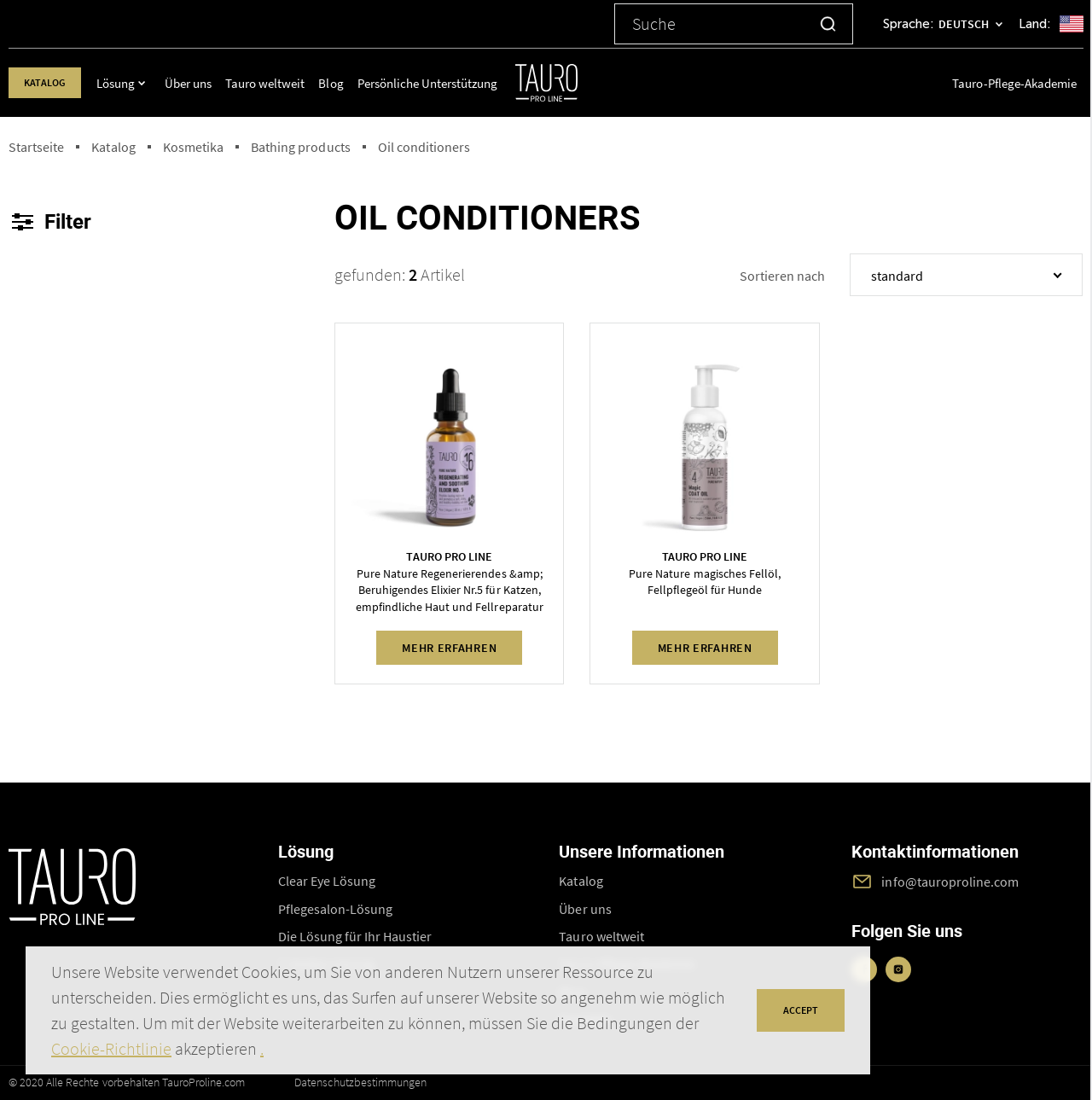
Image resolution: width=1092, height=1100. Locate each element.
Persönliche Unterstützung (439, 83)
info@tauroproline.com (950, 881)
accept (800, 1010)
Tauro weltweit (278, 83)
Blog (343, 83)
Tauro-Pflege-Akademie (1014, 83)
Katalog (51, 82)
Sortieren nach (782, 275)
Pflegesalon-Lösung (335, 908)
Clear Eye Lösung (327, 880)
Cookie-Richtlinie (111, 1048)
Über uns (202, 83)
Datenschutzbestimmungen (360, 1082)
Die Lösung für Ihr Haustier (355, 936)
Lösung (129, 83)
